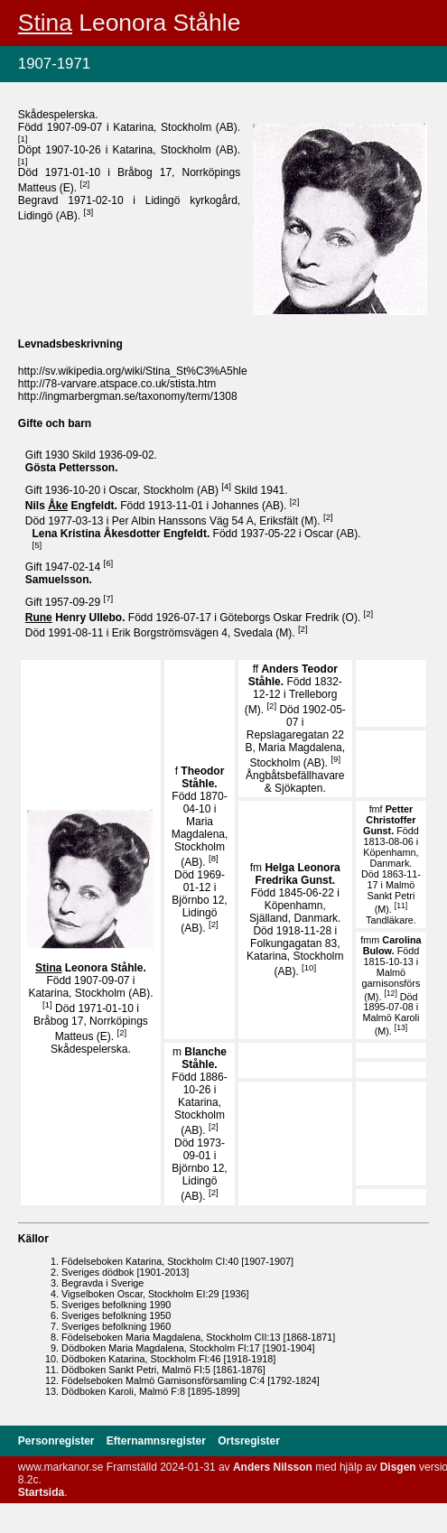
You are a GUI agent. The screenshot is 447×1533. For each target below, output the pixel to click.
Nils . (72, 505)
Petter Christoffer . (389, 820)
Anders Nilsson (272, 1467)
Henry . (76, 617)
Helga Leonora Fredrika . (297, 874)
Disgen (398, 1467)
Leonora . (90, 968)
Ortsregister (249, 1441)
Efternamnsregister (158, 1441)
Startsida (41, 1492)
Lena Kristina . (123, 533)
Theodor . (202, 777)
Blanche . (204, 1058)
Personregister (58, 1441)
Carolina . (392, 945)
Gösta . (71, 467)
